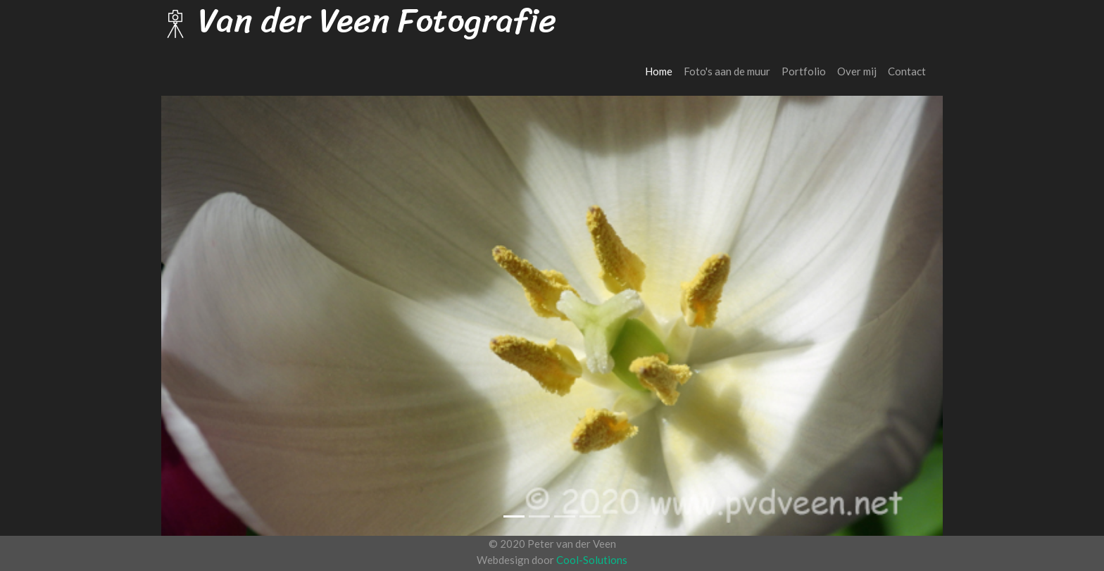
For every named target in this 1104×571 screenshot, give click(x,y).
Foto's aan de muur (727, 71)
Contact (907, 71)
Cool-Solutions (591, 559)
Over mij (857, 71)
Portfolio (804, 71)
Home (661, 70)
